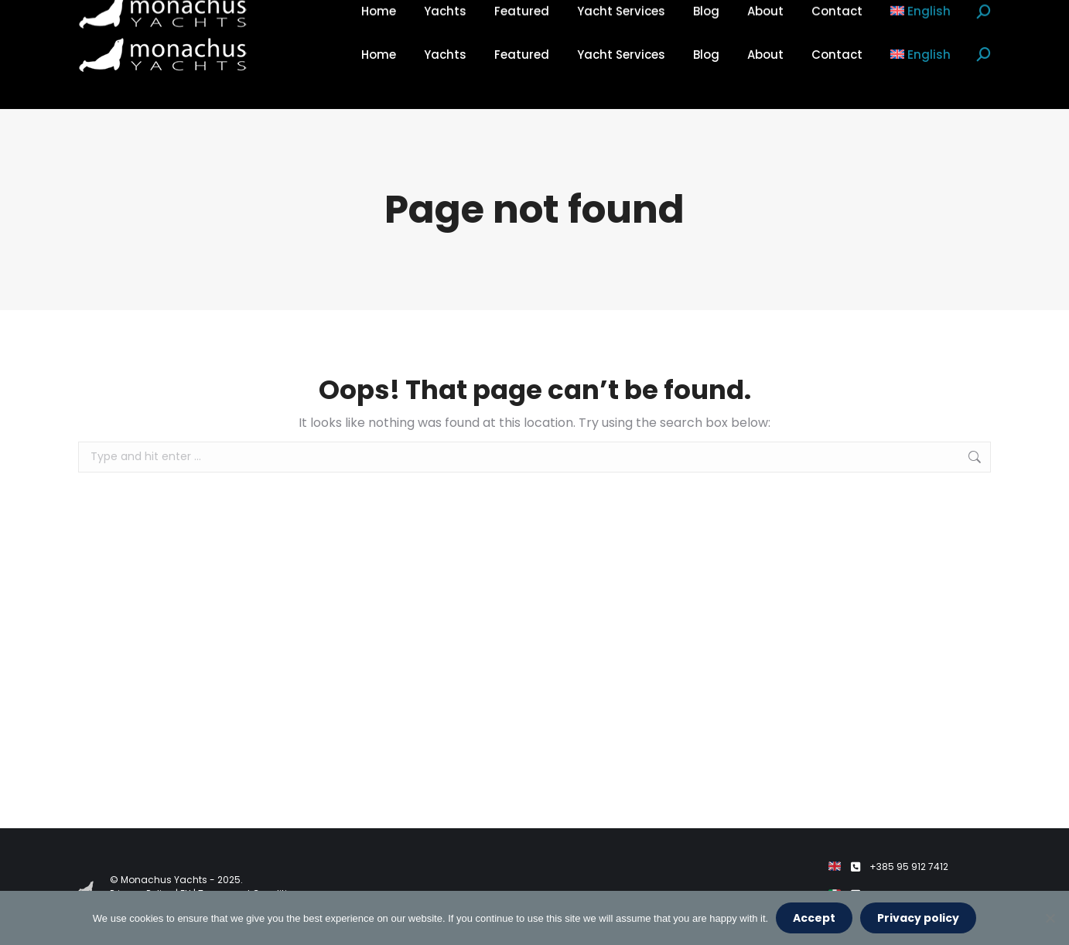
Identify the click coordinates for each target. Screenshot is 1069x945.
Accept (814, 918)
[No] (1049, 918)
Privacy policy (918, 918)
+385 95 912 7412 (908, 866)
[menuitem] (921, 54)
